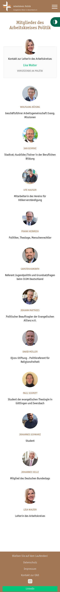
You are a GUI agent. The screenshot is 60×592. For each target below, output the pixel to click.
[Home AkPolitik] (20, 11)
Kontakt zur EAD (30, 575)
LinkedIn (30, 589)
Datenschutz (30, 562)
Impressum (30, 568)
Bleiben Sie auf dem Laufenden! (30, 556)
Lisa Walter (30, 65)
